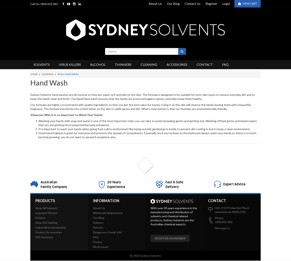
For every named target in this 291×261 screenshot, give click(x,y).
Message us (222, 228)
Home (34, 74)
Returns (98, 227)
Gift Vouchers (44, 237)
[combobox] (141, 51)
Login (226, 3)
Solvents (42, 64)
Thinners (123, 64)
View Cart (247, 3)
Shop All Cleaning (46, 222)
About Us (155, 3)
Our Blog (173, 3)
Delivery (98, 222)
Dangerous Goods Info (107, 232)
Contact (205, 64)
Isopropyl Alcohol (46, 213)
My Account (100, 246)
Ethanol (40, 217)
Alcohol (97, 64)
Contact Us (192, 3)
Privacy (97, 242)
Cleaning (149, 64)
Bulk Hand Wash (68, 74)
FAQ (225, 64)
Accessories (177, 64)
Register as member (170, 238)
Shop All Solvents (46, 208)
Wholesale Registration (108, 213)
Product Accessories (48, 232)
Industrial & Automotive (50, 227)
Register (211, 3)
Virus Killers (70, 64)
